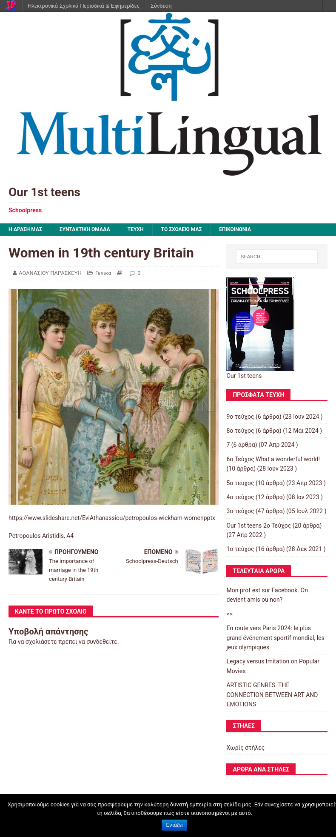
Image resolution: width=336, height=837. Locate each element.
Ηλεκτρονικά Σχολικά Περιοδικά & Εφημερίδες (84, 6)
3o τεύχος (240, 511)
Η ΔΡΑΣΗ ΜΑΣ (25, 229)
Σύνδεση (161, 6)
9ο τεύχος (240, 416)
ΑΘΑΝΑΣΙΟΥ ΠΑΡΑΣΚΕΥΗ (50, 273)
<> (229, 614)
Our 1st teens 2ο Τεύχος (258, 525)
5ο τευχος (240, 483)
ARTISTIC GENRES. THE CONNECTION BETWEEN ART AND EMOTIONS (272, 695)
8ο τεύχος (240, 430)
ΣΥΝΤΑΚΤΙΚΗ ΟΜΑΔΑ (85, 229)
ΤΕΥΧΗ (136, 229)
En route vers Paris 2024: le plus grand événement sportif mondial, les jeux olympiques (275, 638)
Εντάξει (174, 825)
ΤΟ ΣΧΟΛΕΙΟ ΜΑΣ (181, 229)
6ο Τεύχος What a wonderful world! (273, 459)
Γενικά (103, 273)
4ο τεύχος (240, 497)
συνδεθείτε (101, 641)
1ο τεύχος (240, 549)
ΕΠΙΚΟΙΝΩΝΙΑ (235, 229)
